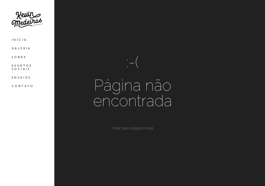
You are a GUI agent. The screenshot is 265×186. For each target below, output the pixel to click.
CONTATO (23, 86)
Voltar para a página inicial (132, 128)
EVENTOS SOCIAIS (22, 67)
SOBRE (19, 57)
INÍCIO (19, 40)
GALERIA (21, 48)
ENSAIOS (21, 77)
